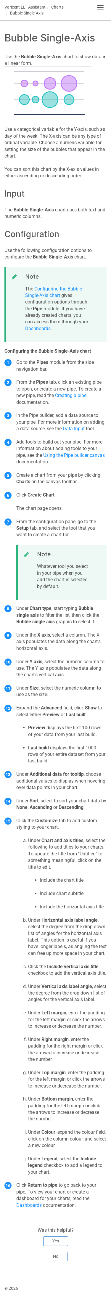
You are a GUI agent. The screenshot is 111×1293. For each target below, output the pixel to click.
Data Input (74, 428)
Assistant (25, 7)
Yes (55, 1241)
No (55, 1256)
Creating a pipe (70, 395)
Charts (57, 7)
